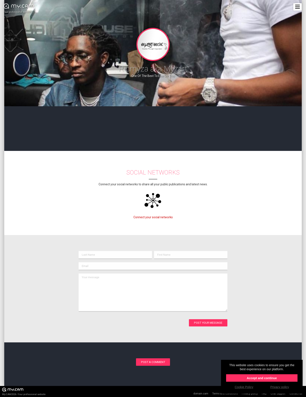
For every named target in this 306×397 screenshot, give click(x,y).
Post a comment (153, 362)
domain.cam (200, 393)
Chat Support (278, 393)
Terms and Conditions (225, 393)
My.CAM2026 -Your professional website (23, 391)
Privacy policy (250, 393)
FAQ (264, 393)
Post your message (208, 322)
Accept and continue (262, 378)
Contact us (295, 393)
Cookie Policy (244, 387)
